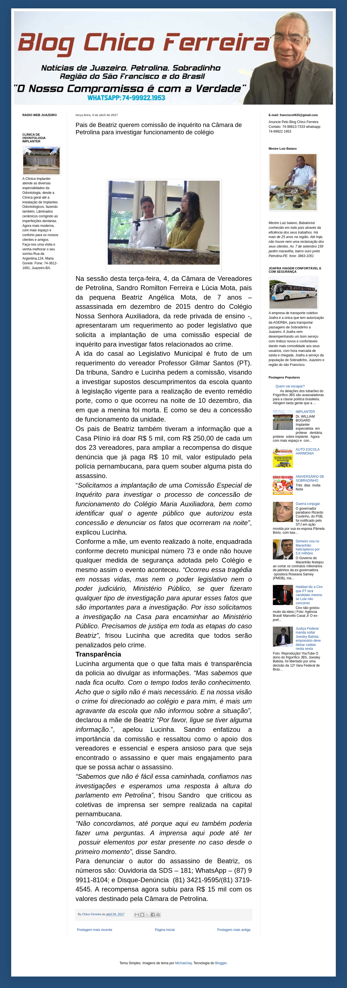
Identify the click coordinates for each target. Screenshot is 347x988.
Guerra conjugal (308, 504)
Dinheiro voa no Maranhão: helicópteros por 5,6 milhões (308, 547)
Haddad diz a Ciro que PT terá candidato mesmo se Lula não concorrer (309, 595)
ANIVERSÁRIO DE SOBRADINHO (310, 479)
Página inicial (165, 930)
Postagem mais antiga (233, 930)
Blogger (221, 963)
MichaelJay (183, 963)
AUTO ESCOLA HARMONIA (307, 451)
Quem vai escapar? (290, 386)
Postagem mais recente (94, 930)
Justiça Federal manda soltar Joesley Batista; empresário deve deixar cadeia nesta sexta (308, 639)
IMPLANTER (305, 412)
